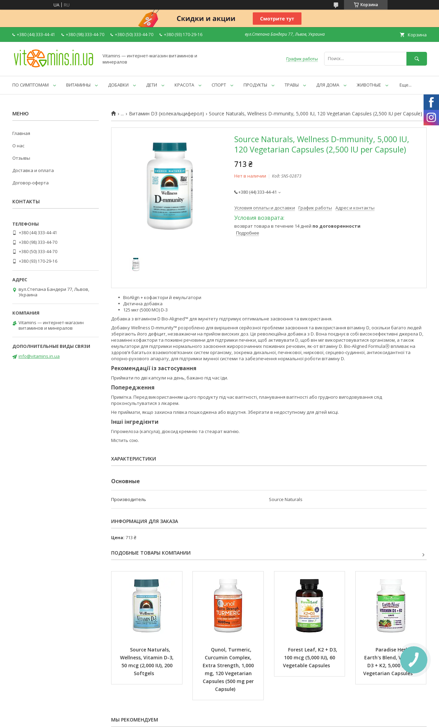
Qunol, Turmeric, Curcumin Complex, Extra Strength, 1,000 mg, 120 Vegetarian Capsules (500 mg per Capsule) (229, 669)
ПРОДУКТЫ (255, 85)
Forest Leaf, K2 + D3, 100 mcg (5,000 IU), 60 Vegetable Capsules (311, 657)
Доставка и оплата (33, 170)
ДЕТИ (151, 85)
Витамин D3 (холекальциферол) (166, 113)
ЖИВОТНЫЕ (369, 85)
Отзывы (21, 158)
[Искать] (416, 58)
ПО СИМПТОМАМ (30, 85)
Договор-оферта (30, 183)
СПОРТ (219, 85)
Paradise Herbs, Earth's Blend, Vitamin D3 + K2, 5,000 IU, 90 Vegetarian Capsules (391, 661)
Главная (21, 133)
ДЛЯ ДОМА (327, 85)
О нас (18, 146)
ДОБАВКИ (118, 85)
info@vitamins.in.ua (39, 356)
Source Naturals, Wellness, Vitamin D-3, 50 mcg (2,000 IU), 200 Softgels (147, 661)
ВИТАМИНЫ (78, 85)
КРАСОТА (184, 85)
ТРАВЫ (292, 85)
